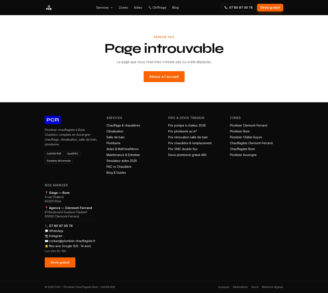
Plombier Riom (240, 131)
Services (104, 7)
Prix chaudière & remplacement (190, 143)
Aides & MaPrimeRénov (122, 149)
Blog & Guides (116, 172)
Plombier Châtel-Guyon (246, 137)
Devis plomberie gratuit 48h (187, 155)
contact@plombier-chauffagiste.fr (72, 241)
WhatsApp (56, 231)
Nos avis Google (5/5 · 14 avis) (70, 246)
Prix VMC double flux (183, 149)
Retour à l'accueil (164, 77)
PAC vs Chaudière (118, 166)
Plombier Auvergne (243, 155)
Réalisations (240, 287)
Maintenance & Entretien (123, 155)
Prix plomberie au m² (182, 131)
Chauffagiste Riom (242, 149)
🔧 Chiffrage (157, 7)
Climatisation (114, 131)
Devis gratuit (270, 7)
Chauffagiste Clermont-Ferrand (251, 143)
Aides (138, 7)
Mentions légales (272, 287)
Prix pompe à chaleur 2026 (187, 125)
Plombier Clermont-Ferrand (248, 125)
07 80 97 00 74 (238, 7)
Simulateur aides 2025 (121, 160)
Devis (254, 287)
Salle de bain (115, 137)
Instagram (55, 236)
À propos (224, 287)
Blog (175, 7)
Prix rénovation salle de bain (188, 137)
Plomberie (113, 143)
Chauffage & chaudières (123, 125)
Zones (123, 7)
